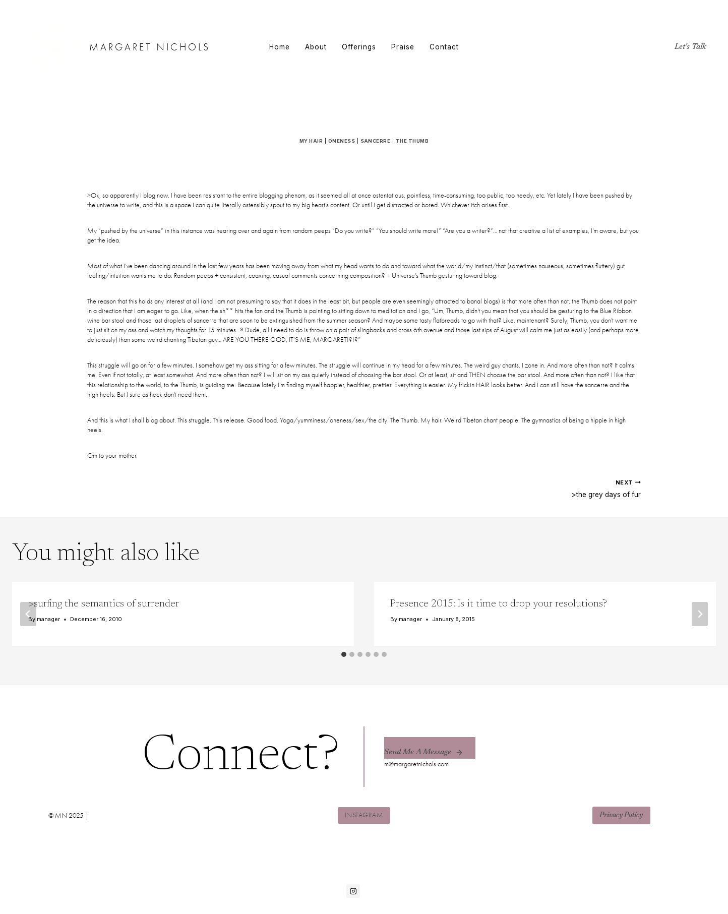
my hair (311, 141)
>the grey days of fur (506, 488)
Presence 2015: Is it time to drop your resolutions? (498, 604)
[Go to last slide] (28, 614)
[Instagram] (353, 891)
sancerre (375, 141)
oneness (341, 141)
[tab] (343, 654)
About (316, 47)
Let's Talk (690, 47)
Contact (444, 47)
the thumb (412, 141)
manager (48, 619)
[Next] (700, 614)
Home (279, 47)
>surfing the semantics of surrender (103, 604)
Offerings (359, 47)
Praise (402, 47)
